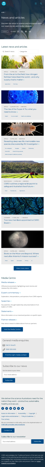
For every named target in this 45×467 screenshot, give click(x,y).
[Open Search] (41, 3)
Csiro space (19, 260)
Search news (8, 51)
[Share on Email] (30, 31)
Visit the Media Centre (12, 329)
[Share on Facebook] (18, 31)
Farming (15, 84)
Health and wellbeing (26, 116)
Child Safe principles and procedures (13, 425)
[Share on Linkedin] (26, 31)
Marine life (7, 151)
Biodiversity (31, 148)
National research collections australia (13, 154)
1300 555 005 (11, 349)
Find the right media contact (15, 355)
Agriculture (7, 84)
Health (6, 116)
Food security (13, 190)
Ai (31, 260)
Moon (6, 260)
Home (2, 12)
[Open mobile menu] (36, 3)
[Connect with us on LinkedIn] (10, 408)
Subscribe (9, 380)
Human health (14, 116)
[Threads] (18, 408)
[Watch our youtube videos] (22, 408)
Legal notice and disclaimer (10, 416)
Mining (26, 260)
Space (12, 260)
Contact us (8, 430)
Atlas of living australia (18, 151)
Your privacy (5, 419)
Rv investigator (8, 148)
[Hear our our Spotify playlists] (14, 408)
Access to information (8, 413)
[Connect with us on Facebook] (2, 408)
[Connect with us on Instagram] (6, 408)
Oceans (23, 148)
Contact (4, 31)
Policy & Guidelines (28, 416)
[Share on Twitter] (22, 31)
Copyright (32, 413)
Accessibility (22, 413)
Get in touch (11, 345)
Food (6, 190)
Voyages (17, 148)
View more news (22, 268)
